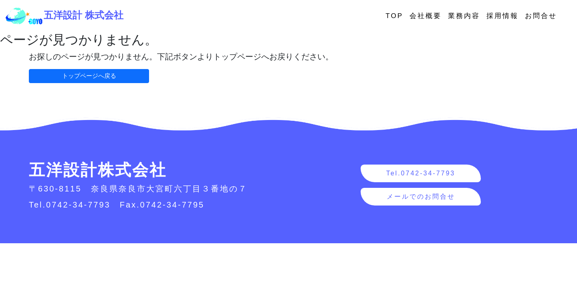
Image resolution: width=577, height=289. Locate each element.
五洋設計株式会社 (98, 170)
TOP (394, 16)
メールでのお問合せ (421, 196)
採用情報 (502, 16)
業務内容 (464, 16)
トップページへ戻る (89, 75)
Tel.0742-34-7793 (421, 173)
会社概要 (426, 16)
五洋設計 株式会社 (64, 15)
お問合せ (541, 16)
